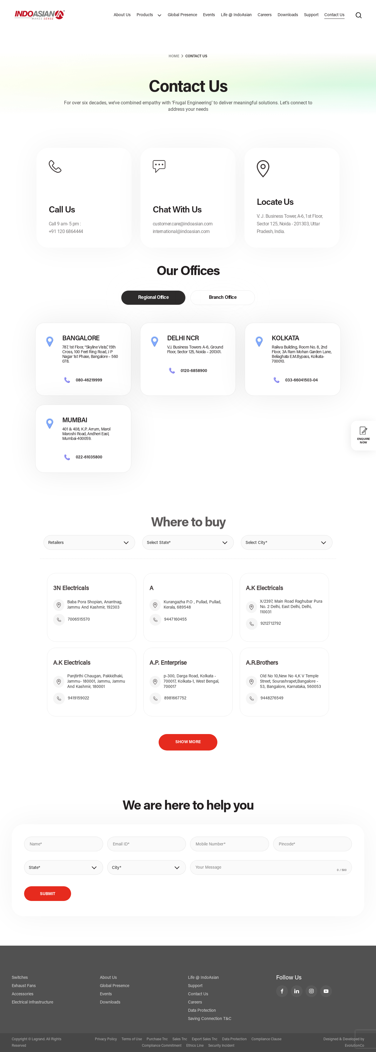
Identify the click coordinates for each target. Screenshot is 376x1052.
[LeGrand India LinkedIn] (297, 991)
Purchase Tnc (157, 1039)
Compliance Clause (266, 1039)
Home (174, 56)
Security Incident (221, 1046)
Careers (265, 15)
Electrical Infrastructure (32, 1003)
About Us (122, 15)
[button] (89, 542)
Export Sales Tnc (204, 1039)
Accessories (22, 994)
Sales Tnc (179, 1039)
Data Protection (202, 1011)
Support (311, 15)
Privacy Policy (106, 1039)
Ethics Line (195, 1046)
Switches (20, 978)
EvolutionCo (354, 1046)
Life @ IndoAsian (236, 15)
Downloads (288, 15)
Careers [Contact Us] (195, 1003)
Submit (47, 894)
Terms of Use (132, 1039)
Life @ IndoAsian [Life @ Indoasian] (203, 978)
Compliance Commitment (162, 1046)
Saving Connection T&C (209, 1019)
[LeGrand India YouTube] (326, 991)
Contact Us (334, 15)
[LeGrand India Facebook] (282, 991)
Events (209, 15)
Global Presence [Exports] (182, 15)
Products (149, 15)
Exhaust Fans (24, 986)
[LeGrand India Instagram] (311, 991)
